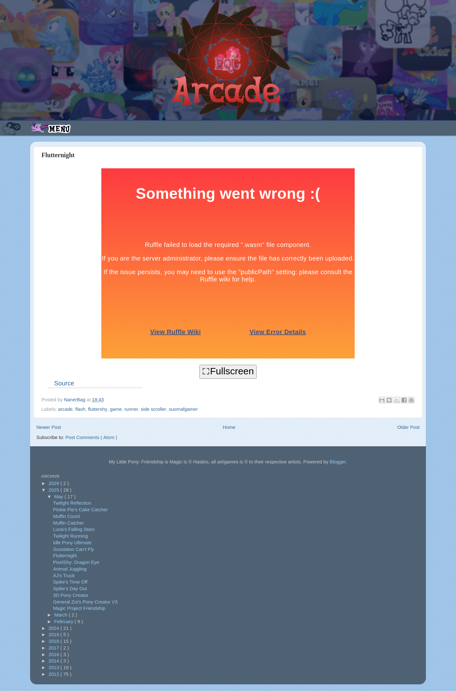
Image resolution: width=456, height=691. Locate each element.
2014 (54, 660)
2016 (54, 654)
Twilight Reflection (72, 503)
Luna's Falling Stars (74, 529)
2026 (54, 483)
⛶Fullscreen (228, 371)
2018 (54, 641)
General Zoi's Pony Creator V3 (85, 601)
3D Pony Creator (71, 595)
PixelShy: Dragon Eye (76, 562)
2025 (54, 490)
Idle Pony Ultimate (72, 542)
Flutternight (65, 555)
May (59, 496)
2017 (54, 647)
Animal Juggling (70, 569)
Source (64, 383)
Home (229, 427)
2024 (54, 628)
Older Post (408, 427)
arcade (65, 409)
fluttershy (97, 409)
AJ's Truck (64, 575)
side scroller (153, 409)
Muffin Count (66, 516)
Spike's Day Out (70, 588)
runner (131, 409)
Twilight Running (70, 536)
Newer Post (48, 427)
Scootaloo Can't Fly (73, 549)
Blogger (338, 461)
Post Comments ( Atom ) (91, 437)
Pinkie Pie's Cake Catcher (80, 509)
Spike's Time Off (70, 581)
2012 (54, 674)
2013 (54, 667)
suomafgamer (183, 409)
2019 (54, 634)
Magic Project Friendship (79, 608)
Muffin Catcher (68, 523)
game (116, 409)
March (61, 614)
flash (80, 409)
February (64, 621)
